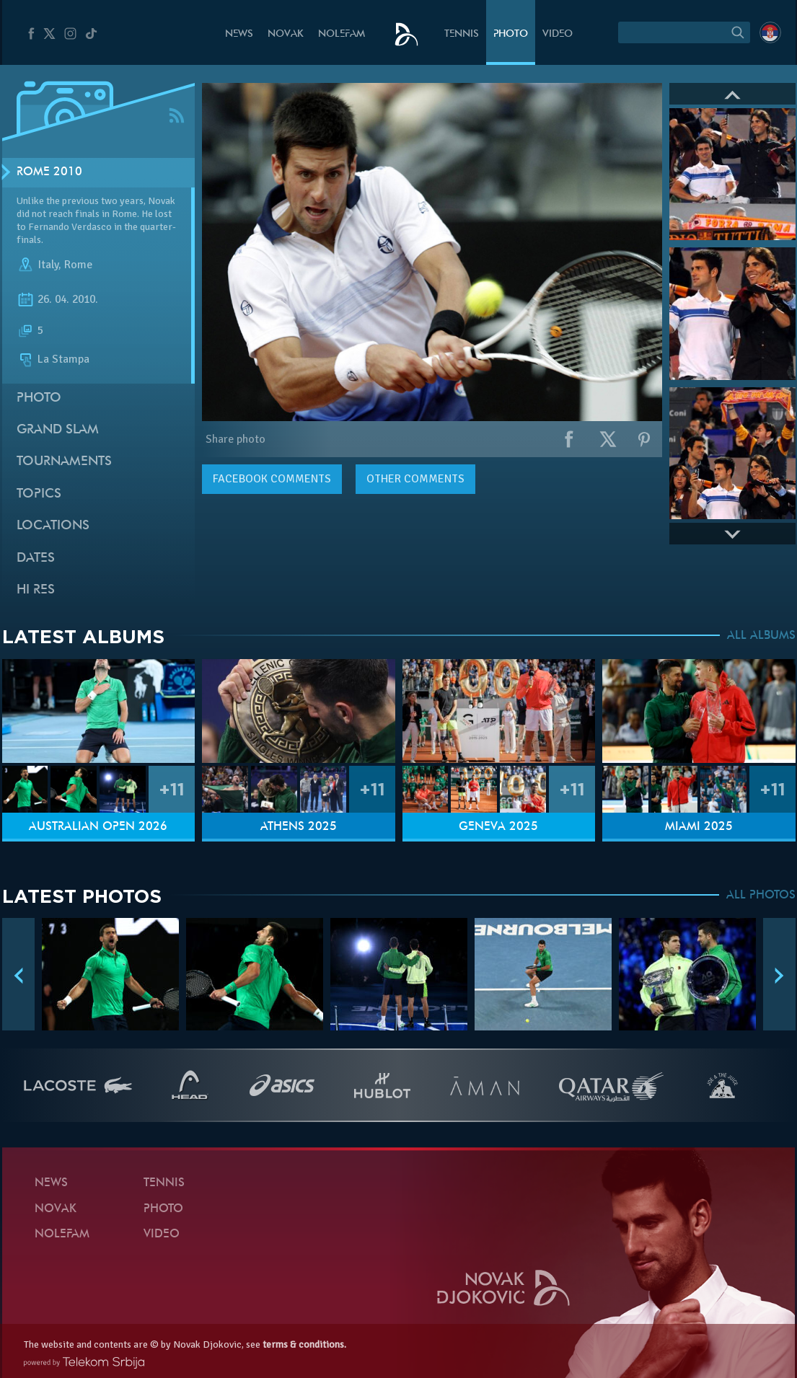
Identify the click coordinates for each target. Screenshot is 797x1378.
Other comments (415, 479)
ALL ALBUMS (761, 636)
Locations (53, 526)
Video (557, 34)
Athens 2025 (298, 827)
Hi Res (36, 590)
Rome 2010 (49, 172)
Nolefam (341, 34)
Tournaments (64, 462)
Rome (78, 265)
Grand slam (58, 430)
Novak (286, 34)
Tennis (461, 34)
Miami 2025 (699, 827)
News (239, 34)
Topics (39, 494)
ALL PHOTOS (761, 895)
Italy (48, 265)
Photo (510, 34)
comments (272, 479)
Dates (36, 558)
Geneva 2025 (498, 827)
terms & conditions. (304, 1344)
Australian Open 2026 (98, 827)
